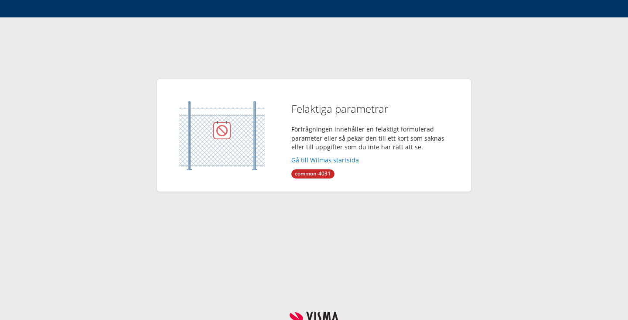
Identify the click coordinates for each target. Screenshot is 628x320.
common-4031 (313, 173)
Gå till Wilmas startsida (325, 160)
